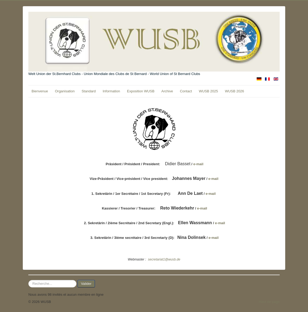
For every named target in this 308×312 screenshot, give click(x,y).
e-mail (198, 164)
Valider (86, 284)
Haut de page (269, 302)
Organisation (65, 91)
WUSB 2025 (208, 91)
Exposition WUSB (141, 91)
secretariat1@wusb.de (164, 259)
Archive (167, 91)
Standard (89, 91)
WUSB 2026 (234, 91)
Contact (186, 91)
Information (111, 91)
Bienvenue (40, 91)
